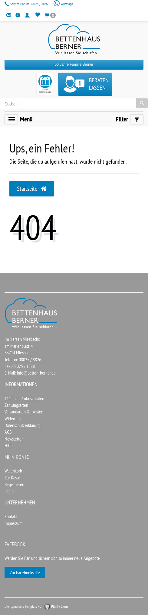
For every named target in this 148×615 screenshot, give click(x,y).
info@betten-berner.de (36, 373)
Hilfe (9, 445)
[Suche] (142, 103)
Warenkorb (13, 471)
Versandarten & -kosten (24, 412)
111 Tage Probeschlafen (24, 398)
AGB (8, 432)
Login (9, 491)
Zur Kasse (12, 478)
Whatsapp (63, 4)
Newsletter (14, 439)
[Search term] (74, 103)
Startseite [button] (32, 189)
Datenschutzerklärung (23, 425)
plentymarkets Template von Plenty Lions (36, 606)
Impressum (13, 523)
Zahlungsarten (16, 405)
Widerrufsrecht (17, 419)
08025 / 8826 (26, 4)
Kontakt (11, 516)
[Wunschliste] (37, 15)
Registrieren (14, 484)
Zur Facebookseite (25, 573)
